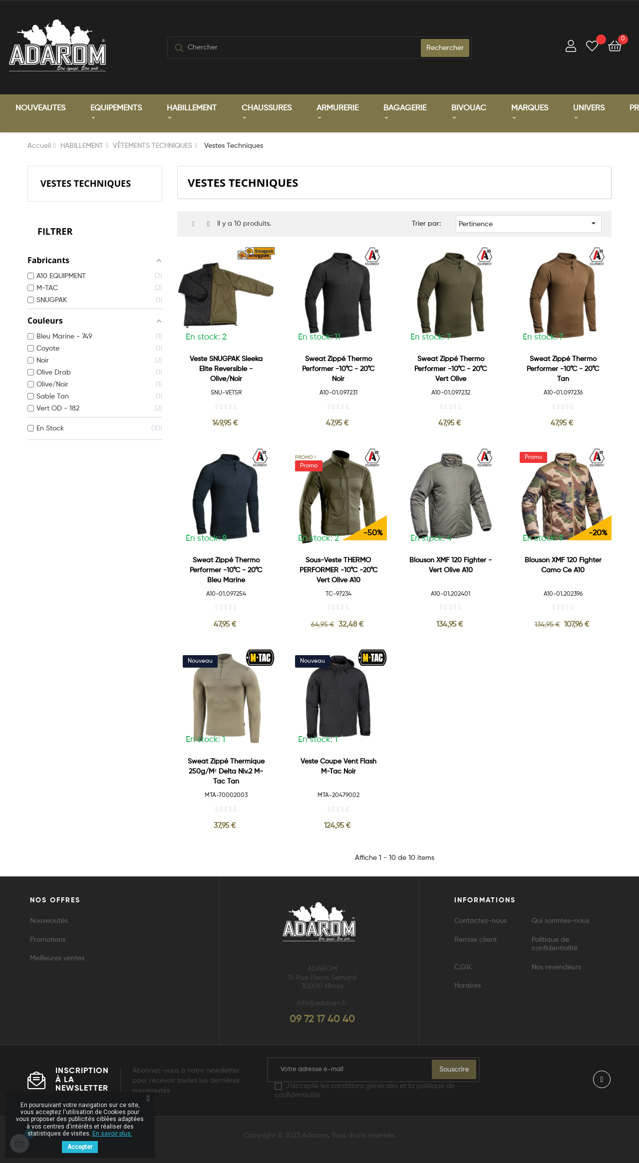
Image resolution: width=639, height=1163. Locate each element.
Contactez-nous (480, 919)
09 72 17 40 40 (322, 1019)
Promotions (47, 938)
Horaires (467, 984)
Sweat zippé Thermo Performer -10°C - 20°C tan (563, 368)
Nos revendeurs (556, 966)
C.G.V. (463, 966)
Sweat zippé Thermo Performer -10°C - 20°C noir (338, 368)
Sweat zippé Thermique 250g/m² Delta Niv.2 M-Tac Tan (226, 770)
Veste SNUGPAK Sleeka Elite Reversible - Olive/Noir (226, 368)
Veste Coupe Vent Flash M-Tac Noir (338, 765)
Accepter (79, 1147)
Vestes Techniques (85, 182)
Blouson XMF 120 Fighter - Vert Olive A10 (450, 563)
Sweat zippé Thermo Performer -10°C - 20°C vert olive (450, 368)
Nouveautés (49, 919)
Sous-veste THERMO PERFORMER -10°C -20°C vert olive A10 (338, 568)
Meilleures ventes (57, 957)
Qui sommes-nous (560, 919)
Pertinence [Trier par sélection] (529, 222)
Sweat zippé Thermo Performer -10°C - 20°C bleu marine (226, 568)
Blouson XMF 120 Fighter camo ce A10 (563, 563)
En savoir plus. (112, 1133)
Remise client (475, 938)
